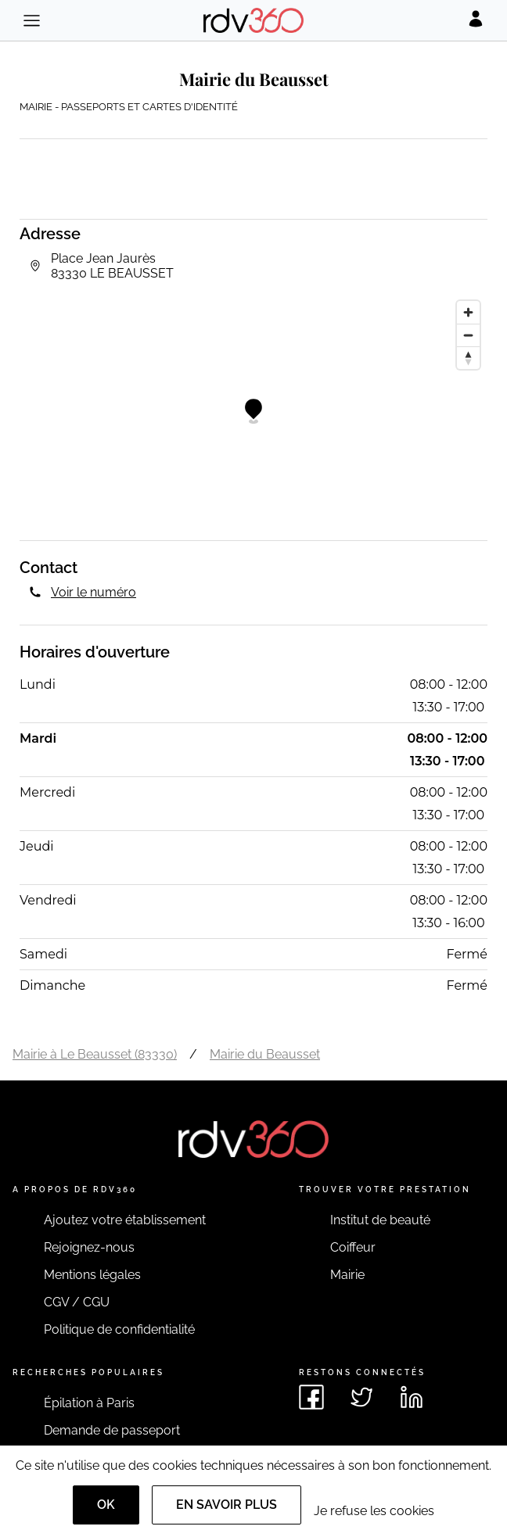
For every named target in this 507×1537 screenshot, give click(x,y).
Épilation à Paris (89, 1402)
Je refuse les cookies (374, 1510)
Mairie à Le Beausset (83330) (95, 1054)
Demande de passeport (112, 1430)
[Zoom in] (468, 312)
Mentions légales (92, 1274)
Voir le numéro (93, 592)
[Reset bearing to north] (468, 357)
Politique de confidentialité (119, 1329)
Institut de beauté (380, 1220)
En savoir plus (226, 1504)
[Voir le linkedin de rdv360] (411, 1397)
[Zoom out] (468, 335)
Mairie (347, 1274)
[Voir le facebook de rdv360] (311, 1397)
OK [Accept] (106, 1504)
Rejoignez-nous (89, 1247)
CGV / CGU (77, 1302)
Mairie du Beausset (265, 1054)
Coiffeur (353, 1247)
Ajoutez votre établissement (125, 1220)
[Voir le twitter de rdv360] (361, 1397)
